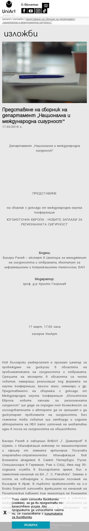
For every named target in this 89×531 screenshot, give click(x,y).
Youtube (30, 10)
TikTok (44, 10)
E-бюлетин (29, 4)
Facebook (24, 10)
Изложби (18, 19)
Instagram (37, 10)
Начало (6, 19)
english (45, 5)
